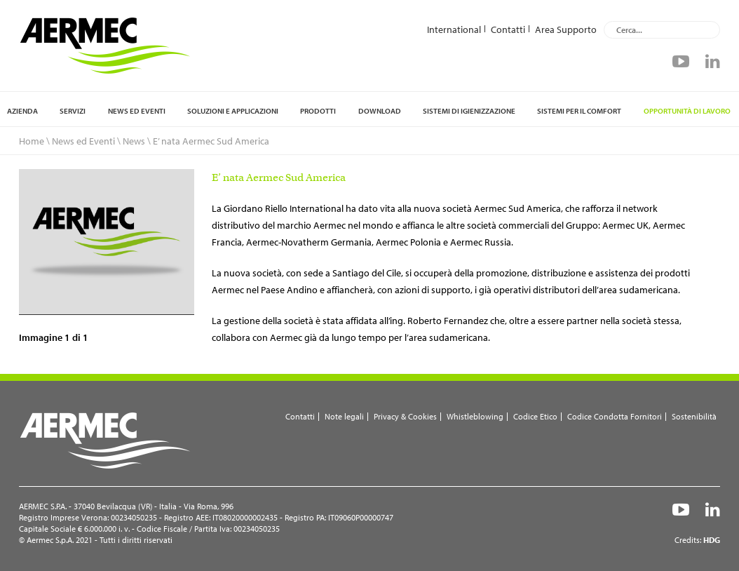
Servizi (73, 111)
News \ (137, 141)
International (454, 28)
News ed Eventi (136, 111)
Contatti (508, 28)
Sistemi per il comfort (579, 111)
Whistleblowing (475, 416)
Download (379, 111)
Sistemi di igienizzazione (469, 111)
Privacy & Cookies (405, 416)
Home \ (34, 141)
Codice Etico (535, 416)
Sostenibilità (694, 416)
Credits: (697, 540)
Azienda (22, 111)
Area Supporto (566, 28)
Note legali (344, 416)
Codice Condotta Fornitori (614, 416)
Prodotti (318, 111)
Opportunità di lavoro (687, 111)
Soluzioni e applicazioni (232, 111)
